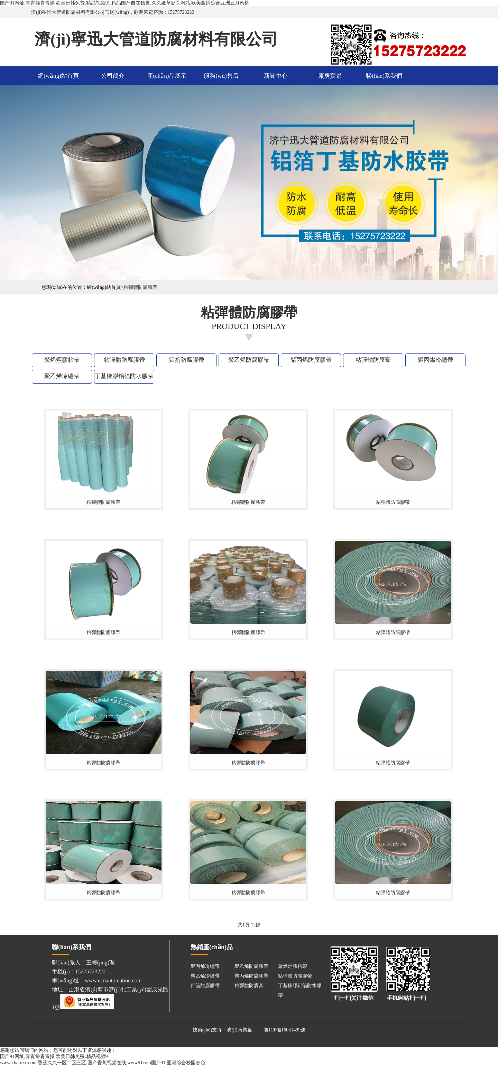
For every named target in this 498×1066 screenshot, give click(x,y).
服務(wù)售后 (221, 76)
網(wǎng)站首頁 (58, 76)
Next (491, 181)
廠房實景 (330, 76)
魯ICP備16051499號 (285, 1029)
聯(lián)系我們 (384, 76)
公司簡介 (112, 76)
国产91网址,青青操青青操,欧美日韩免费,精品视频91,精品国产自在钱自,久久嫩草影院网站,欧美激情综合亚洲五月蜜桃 (124, 3)
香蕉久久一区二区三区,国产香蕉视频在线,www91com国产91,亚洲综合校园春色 (121, 1062)
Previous (6, 181)
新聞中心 (275, 76)
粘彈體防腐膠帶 (103, 502)
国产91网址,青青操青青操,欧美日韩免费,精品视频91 (55, 1056)
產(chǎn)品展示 (167, 76)
